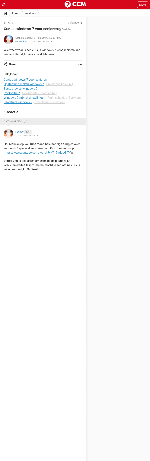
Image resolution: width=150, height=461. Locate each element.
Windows (30, 13)
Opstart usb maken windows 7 (24, 84)
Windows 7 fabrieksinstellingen (24, 97)
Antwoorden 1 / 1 (15, 121)
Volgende (73, 22)
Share (12, 64)
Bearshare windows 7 (18, 102)
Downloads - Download (49, 102)
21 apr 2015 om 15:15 (40, 41)
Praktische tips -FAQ (59, 84)
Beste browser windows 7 (20, 88)
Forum (16, 13)
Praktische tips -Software (64, 97)
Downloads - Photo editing (39, 93)
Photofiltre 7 (12, 93)
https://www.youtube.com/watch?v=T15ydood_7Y (37, 152)
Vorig (10, 22)
